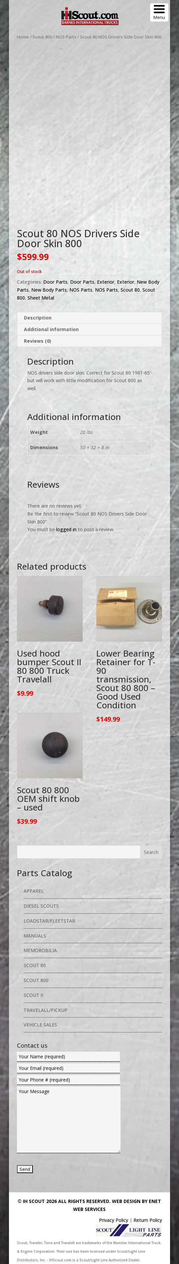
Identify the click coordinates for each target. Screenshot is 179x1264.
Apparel (34, 891)
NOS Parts (66, 37)
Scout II (33, 995)
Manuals (35, 936)
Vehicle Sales (40, 1024)
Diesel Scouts (41, 906)
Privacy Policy (113, 1220)
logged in (66, 529)
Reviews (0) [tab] (37, 341)
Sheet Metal (41, 298)
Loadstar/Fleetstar (49, 921)
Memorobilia (40, 950)
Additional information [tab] (51, 329)
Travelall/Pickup (45, 1010)
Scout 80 (130, 290)
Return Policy (148, 1220)
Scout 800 (42, 37)
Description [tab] (37, 318)
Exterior (105, 282)
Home (23, 37)
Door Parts (55, 282)
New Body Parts (49, 290)
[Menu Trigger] (159, 12)
